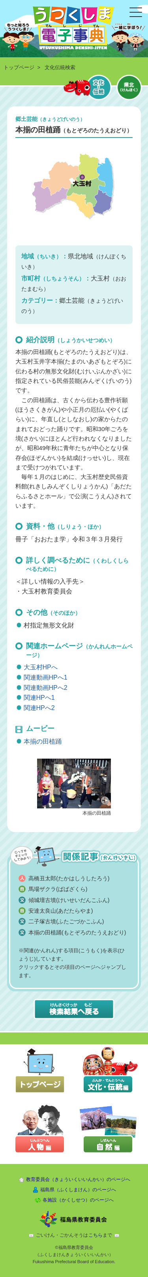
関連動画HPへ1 (45, 677)
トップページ (19, 67)
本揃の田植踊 (43, 741)
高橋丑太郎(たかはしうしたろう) (68, 878)
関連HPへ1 (39, 697)
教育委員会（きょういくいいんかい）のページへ (78, 1179)
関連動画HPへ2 (45, 687)
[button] (74, 783)
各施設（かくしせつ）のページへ (78, 1200)
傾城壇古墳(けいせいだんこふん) (68, 900)
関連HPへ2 (39, 707)
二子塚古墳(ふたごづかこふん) (66, 921)
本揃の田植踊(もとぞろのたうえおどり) (77, 932)
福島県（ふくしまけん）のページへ (78, 1189)
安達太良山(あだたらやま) (60, 911)
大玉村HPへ (41, 667)
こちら (95, 1235)
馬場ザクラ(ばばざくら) (57, 889)
